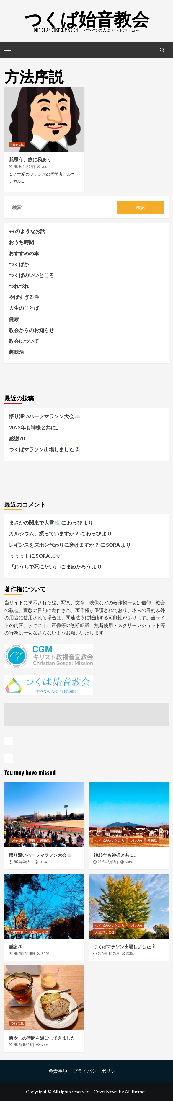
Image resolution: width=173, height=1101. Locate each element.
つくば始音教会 (86, 17)
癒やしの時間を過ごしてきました (42, 1037)
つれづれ (17, 144)
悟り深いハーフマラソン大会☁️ (44, 416)
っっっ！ (19, 556)
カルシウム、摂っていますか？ (44, 533)
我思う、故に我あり (30, 159)
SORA (43, 862)
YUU (44, 167)
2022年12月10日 (24, 953)
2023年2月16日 (108, 861)
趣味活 (16, 352)
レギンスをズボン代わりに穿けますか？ (54, 545)
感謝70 (17, 438)
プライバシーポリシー (96, 1071)
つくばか (19, 264)
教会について (24, 341)
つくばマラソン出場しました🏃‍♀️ (44, 449)
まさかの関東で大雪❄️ (34, 522)
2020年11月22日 (24, 166)
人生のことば (24, 308)
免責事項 (57, 1071)
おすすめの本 (24, 253)
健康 (14, 319)
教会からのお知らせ (31, 330)
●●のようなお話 (27, 231)
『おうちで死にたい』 (34, 566)
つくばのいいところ (31, 275)
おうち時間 (21, 242)
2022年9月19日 (24, 1044)
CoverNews (106, 1091)
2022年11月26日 (109, 953)
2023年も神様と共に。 (35, 427)
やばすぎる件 (24, 297)
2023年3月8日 (23, 861)
